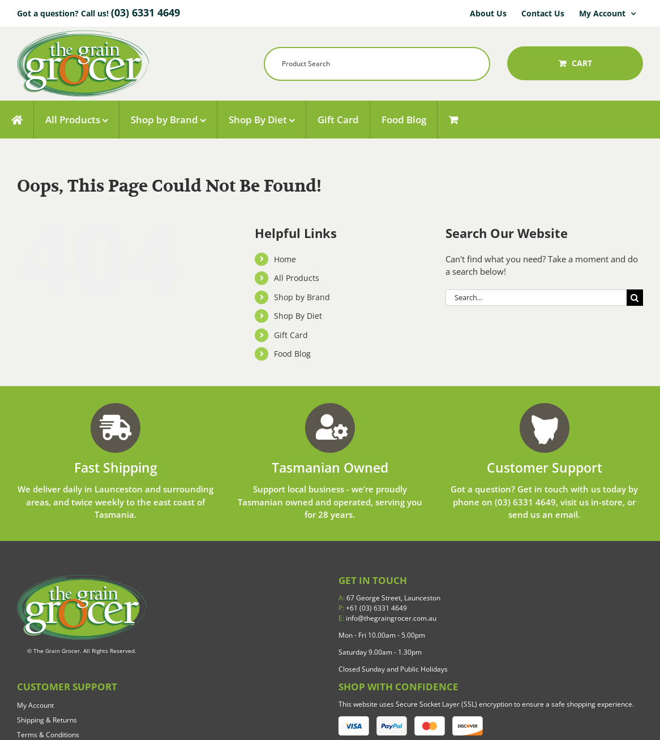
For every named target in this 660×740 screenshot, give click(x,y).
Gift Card (291, 335)
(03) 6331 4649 (145, 12)
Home (285, 259)
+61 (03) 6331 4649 (372, 608)
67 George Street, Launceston (389, 598)
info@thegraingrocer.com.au (387, 618)
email (566, 514)
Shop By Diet (298, 315)
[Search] (635, 297)
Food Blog (292, 353)
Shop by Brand (302, 297)
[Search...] (536, 297)
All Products (296, 277)
